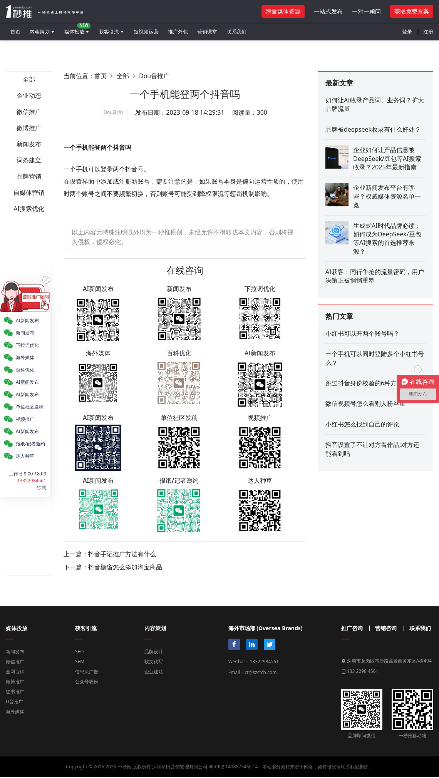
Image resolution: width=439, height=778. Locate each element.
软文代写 (153, 661)
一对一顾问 (366, 11)
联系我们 (236, 31)
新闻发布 (29, 144)
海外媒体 (15, 711)
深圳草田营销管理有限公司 (180, 766)
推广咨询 (352, 628)
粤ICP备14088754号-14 (233, 766)
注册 (428, 31)
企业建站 (153, 671)
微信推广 (29, 111)
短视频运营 (146, 31)
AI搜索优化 (28, 208)
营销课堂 (207, 31)
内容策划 (40, 31)
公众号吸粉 (86, 681)
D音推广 (14, 701)
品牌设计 (153, 651)
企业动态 (29, 95)
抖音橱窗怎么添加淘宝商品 (125, 567)
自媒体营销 (28, 192)
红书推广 (15, 691)
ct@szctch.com (260, 672)
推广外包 (178, 31)
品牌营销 (29, 176)
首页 (15, 31)
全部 (29, 79)
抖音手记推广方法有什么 (122, 554)
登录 (407, 31)
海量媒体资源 (283, 11)
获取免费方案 (411, 11)
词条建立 (29, 160)
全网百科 (15, 671)
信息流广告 (86, 671)
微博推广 (29, 128)
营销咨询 (386, 628)
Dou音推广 (154, 76)
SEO (79, 651)
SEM (79, 661)
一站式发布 (328, 11)
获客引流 (109, 31)
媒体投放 (77, 29)
